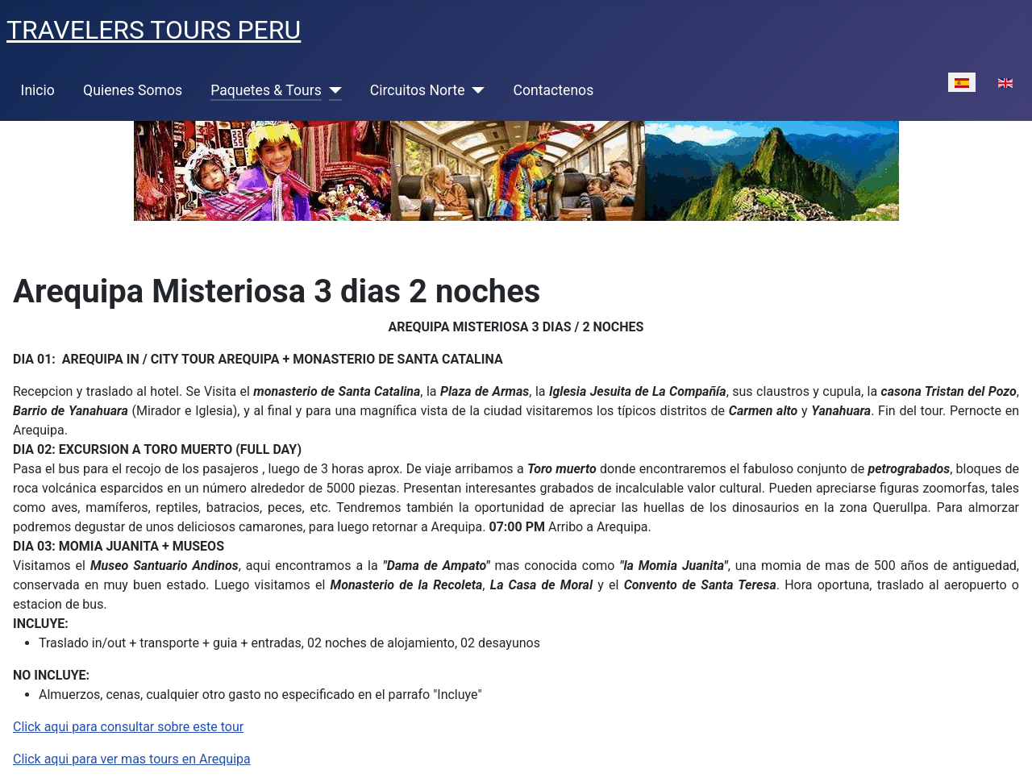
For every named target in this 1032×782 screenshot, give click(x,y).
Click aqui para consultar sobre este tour (128, 726)
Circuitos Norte (417, 90)
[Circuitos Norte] (475, 90)
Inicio (38, 90)
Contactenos (554, 90)
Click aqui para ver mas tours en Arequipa (132, 759)
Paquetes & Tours (266, 90)
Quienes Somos (132, 90)
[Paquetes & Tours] (332, 90)
